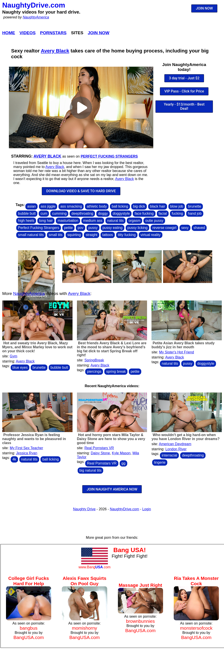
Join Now (98, 32)
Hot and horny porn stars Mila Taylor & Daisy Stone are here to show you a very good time (111, 439)
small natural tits (31, 235)
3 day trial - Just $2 (184, 78)
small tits (56, 235)
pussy (93, 228)
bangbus (29, 628)
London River (176, 449)
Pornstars (53, 32)
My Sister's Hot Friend (176, 352)
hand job (195, 213)
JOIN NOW (204, 8)
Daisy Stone (100, 453)
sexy (185, 228)
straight (91, 235)
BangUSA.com (28, 637)
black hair (157, 206)
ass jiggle (48, 206)
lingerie (159, 462)
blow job (176, 206)
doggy (103, 213)
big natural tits (90, 470)
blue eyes (20, 367)
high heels (26, 220)
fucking (177, 213)
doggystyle (121, 213)
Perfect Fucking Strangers (109, 156)
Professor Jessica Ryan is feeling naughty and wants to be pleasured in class (34, 439)
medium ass (92, 220)
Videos (28, 32)
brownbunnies (140, 621)
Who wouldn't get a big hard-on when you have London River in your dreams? (185, 437)
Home (8, 32)
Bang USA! (129, 550)
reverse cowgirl (164, 228)
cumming (59, 213)
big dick (139, 206)
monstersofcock (196, 628)
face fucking (144, 213)
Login (146, 509)
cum (43, 213)
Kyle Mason (121, 453)
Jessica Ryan (26, 453)
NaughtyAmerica (36, 17)
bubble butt (27, 213)
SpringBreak (94, 360)
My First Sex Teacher (26, 448)
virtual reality (151, 235)
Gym (13, 356)
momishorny (84, 628)
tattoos (107, 235)
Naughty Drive (84, 509)
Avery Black (55, 51)
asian (31, 206)
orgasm (134, 220)
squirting (74, 235)
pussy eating (113, 228)
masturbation (68, 220)
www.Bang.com (95, 567)
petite (68, 228)
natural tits (115, 220)
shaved (199, 228)
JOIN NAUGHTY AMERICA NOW (112, 489)
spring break (116, 371)
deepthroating (82, 213)
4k (14, 459)
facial (163, 213)
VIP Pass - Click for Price (184, 91)
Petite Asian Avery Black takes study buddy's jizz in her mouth (182, 345)
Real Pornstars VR (99, 448)
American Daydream (175, 444)
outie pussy (154, 220)
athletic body (97, 206)
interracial (169, 455)
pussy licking (137, 228)
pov (80, 228)
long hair (46, 220)
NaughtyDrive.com (33, 5)
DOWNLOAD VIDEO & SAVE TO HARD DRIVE (81, 191)
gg (123, 463)
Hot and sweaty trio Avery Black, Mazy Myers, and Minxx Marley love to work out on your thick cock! (37, 347)
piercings (94, 371)
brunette (194, 206)
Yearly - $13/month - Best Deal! (184, 106)
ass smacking (71, 206)
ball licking (120, 206)
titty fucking (127, 235)
